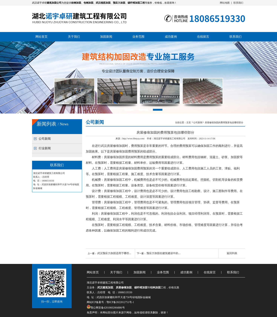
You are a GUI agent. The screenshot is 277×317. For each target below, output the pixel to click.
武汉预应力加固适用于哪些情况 (115, 253)
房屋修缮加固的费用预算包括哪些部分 (224, 122)
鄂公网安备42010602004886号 (108, 307)
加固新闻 (106, 36)
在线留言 (203, 36)
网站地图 (225, 2)
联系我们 (238, 2)
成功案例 (171, 36)
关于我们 (74, 36)
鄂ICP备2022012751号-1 (120, 302)
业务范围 (138, 36)
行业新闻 (45, 148)
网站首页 (41, 36)
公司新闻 (45, 138)
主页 (188, 122)
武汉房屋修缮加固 (113, 145)
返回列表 (232, 253)
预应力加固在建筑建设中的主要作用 (168, 253)
